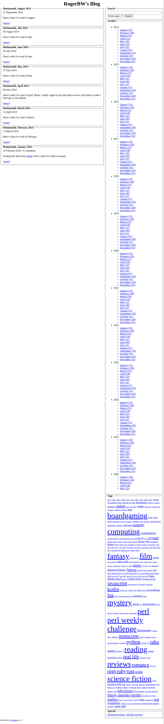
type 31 (130, 700)
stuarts (139, 687)
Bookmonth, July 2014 (15, 28)
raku (154, 642)
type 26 (125, 700)
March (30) (125, 296)
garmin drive (148, 562)
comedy (138, 525)
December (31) (127, 61)
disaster (135, 542)
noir (140, 604)
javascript (117, 583)
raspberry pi (120, 651)
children (136, 521)
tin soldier (145, 696)
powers (141, 637)
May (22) (125, 488)
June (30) (125, 81)
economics (131, 545)
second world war (116, 684)
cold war (127, 525)
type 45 (136, 700)
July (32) (124, 47)
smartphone (150, 684)
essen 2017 (114, 547)
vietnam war (149, 700)
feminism (133, 558)
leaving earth (132, 590)
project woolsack (112, 643)
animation (111, 506)
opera (122, 613)
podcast (154, 631)
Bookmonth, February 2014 (18, 127)
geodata (123, 566)
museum (138, 596)
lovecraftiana (153, 590)
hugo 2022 (123, 576)
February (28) (127, 70)
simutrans (142, 684)
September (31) (128, 53)
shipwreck (135, 684)
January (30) (126, 477)
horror (132, 570)
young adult (120, 706)
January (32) (126, 67)
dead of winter (127, 542)
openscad (116, 613)
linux (139, 590)
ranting (111, 651)
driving (116, 545)
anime (121, 506)
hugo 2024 (137, 576)
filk (138, 558)
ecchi (125, 545)
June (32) (125, 44)
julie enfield (141, 584)
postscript (128, 636)
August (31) (126, 124)
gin (127, 566)
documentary (154, 542)
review (148, 658)
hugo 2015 (116, 573)
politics (115, 637)
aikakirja (150, 503)
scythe (154, 680)
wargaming (113, 703)
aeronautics (141, 502)
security (128, 684)
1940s (118, 500)
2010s (150, 500)
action (119, 502)
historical (112, 569)
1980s (137, 500)
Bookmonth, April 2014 (16, 86)
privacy (153, 637)
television (124, 691)
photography (144, 630)
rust (130, 671)
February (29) (127, 107)
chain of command (126, 521)
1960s (128, 500)
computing (123, 531)
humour (124, 579)
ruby (121, 671)
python (133, 642)
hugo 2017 (133, 573)
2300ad (156, 500)
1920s (109, 500)
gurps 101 (145, 566)
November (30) (128, 58)
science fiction (129, 678)
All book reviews (116, 714)
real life (131, 656)
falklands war (125, 550)
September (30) (128, 90)
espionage (144, 545)
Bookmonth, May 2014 (15, 66)
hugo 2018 (141, 573)
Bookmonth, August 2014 (17, 8)
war (156, 699)
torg (150, 696)
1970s (132, 500)
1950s (123, 500)
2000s (146, 500)
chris (141, 521)
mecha (116, 596)
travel (120, 700)
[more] (6, 23)
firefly (156, 557)
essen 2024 (152, 547)
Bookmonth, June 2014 (15, 47)
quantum (144, 643)
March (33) (125, 35)
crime (146, 538)
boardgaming (127, 515)
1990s (141, 500)
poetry (109, 637)
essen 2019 (129, 547)
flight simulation (134, 562)
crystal (153, 538)
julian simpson (132, 584)
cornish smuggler (112, 538)
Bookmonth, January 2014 (17, 147)
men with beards (124, 596)
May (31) (125, 41)
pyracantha (122, 643)
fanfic (137, 550)
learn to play (124, 590)
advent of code (129, 502)
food (141, 562)
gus (150, 566)
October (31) (126, 55)
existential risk (115, 550)
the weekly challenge (151, 691)
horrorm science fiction (144, 570)
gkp (130, 566)
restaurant (143, 658)
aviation (154, 507)
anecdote (157, 503)
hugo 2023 (130, 576)
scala (139, 672)
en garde (138, 545)
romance (140, 665)
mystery (119, 602)
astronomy (133, 507)
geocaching (116, 566)
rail (148, 643)
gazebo (154, 562)
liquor (144, 590)
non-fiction (149, 604)
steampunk (132, 687)
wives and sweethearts (133, 703)
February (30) (127, 33)
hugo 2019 (150, 573)
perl (143, 611)
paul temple (133, 613)
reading (135, 649)
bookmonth (116, 521)
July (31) (124, 84)
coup (132, 538)
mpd (131, 596)
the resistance (138, 691)
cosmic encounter (124, 538)
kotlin (113, 589)
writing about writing (150, 703)
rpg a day (153, 666)
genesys (109, 566)
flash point (122, 561)
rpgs (111, 671)
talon (115, 691)
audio (140, 506)
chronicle (147, 521)
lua (110, 595)
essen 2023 (145, 547)
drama (110, 544)
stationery (125, 687)
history (123, 569)
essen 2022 (137, 547)
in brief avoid (134, 579)
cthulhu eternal (112, 542)
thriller (136, 695)
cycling (119, 542)
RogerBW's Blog (82, 4)
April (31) (125, 38)
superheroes (151, 687)
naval (136, 604)
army (128, 507)
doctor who (143, 541)
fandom (132, 550)
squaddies (118, 687)
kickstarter (149, 584)
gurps (137, 565)
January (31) (126, 104)
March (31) (125, 73)
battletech (118, 510)
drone (121, 545)
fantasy (118, 556)
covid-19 (139, 538)
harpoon (155, 566)
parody (126, 613)
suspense (110, 691)
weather (123, 703)
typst (141, 699)
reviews (119, 664)
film (145, 556)
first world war (112, 562)
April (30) (125, 76)
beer (130, 509)
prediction (147, 637)
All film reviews (134, 714)
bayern (124, 510)
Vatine (29, 156)
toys (154, 695)
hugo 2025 (145, 576)
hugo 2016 (124, 573)
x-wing (110, 706)
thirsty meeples (119, 695)
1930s (114, 500)
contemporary (148, 533)
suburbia (144, 687)
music (145, 596)
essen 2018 (122, 547)
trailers (112, 699)
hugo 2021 (115, 576)
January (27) (126, 30)
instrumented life (149, 579)
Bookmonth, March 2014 (16, 108)
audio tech (147, 507)
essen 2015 (151, 545)
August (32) (126, 50)
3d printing (111, 502)
